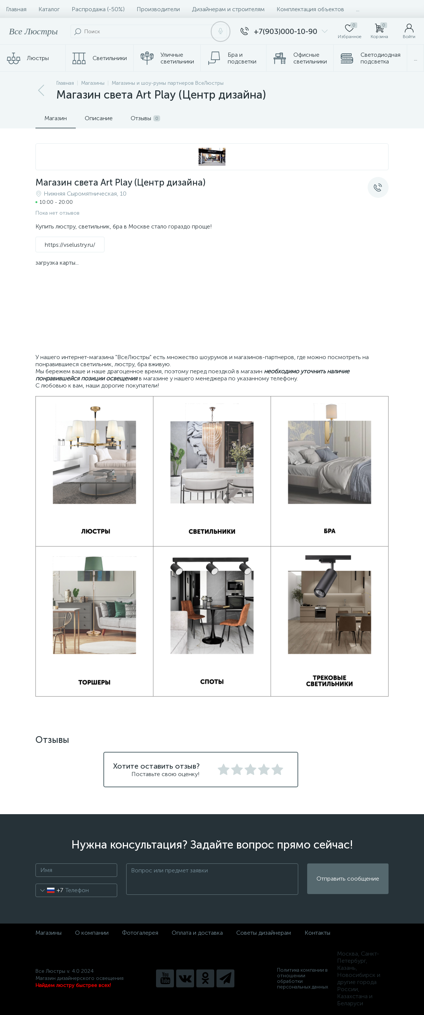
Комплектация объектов (310, 9)
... (357, 9)
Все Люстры (33, 31)
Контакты (317, 932)
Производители (158, 9)
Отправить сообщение (348, 878)
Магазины (48, 932)
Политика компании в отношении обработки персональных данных (302, 978)
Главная (16, 9)
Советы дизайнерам (263, 932)
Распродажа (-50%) (98, 9)
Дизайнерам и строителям (228, 9)
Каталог (49, 9)
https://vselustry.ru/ (70, 244)
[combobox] (49, 890)
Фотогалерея (140, 932)
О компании (92, 932)
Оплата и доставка (197, 932)
